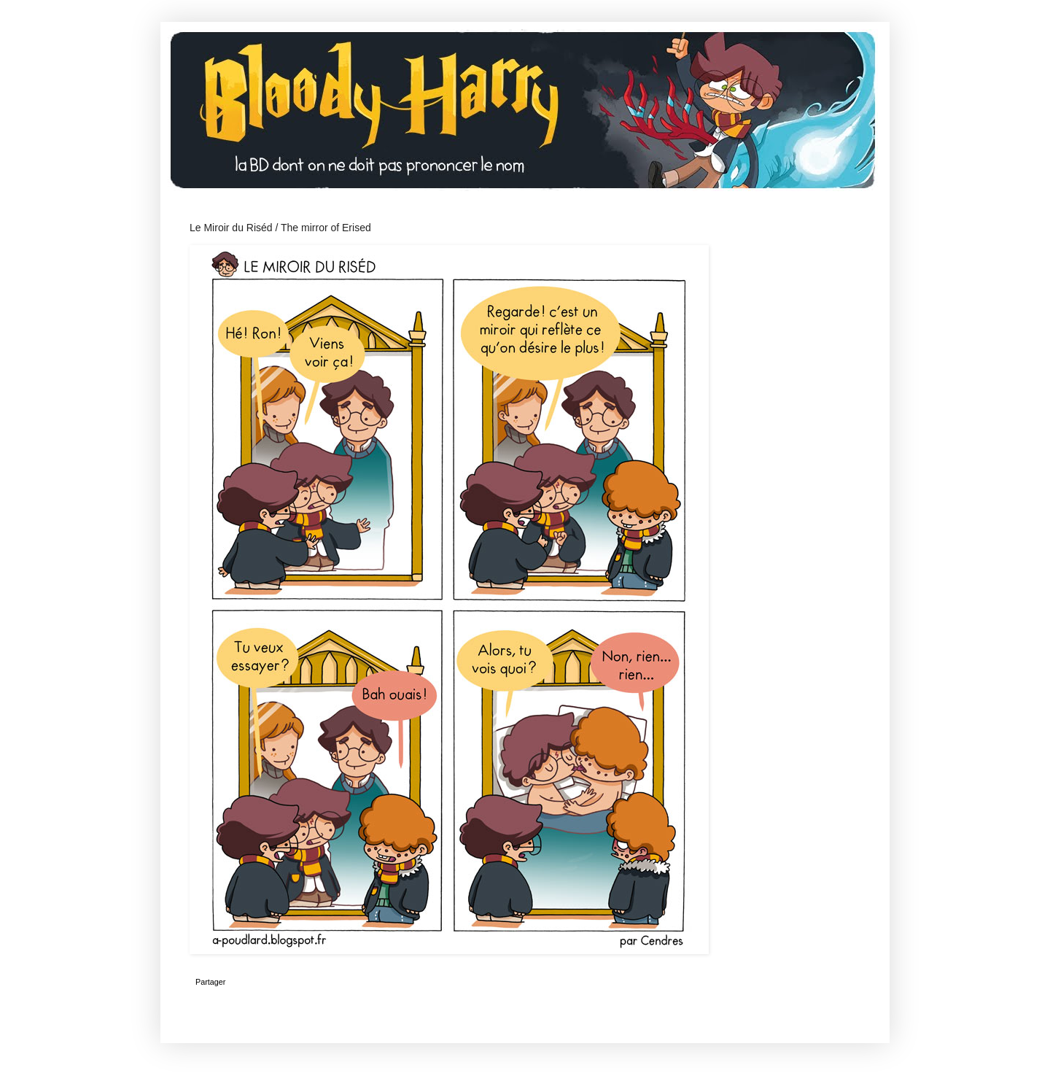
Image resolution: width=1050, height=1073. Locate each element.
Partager (210, 981)
